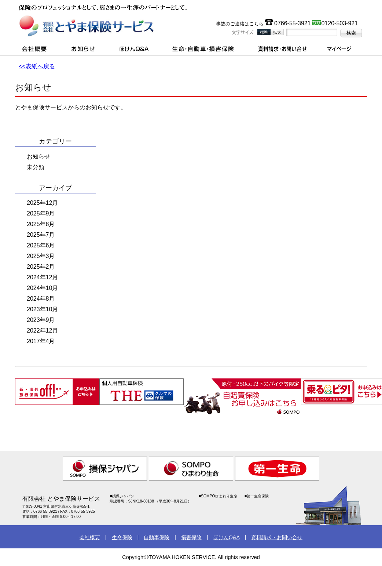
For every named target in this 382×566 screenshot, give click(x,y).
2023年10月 (42, 309)
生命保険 (122, 537)
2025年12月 (42, 203)
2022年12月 (42, 330)
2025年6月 (41, 245)
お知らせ (38, 156)
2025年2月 (41, 267)
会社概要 (90, 537)
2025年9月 (41, 213)
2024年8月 (41, 298)
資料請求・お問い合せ (276, 537)
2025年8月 (41, 224)
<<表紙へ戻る (37, 66)
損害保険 (191, 537)
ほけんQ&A (226, 537)
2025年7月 (41, 235)
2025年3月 (41, 256)
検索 (351, 33)
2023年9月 (41, 320)
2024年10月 (42, 288)
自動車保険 (156, 537)
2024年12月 (42, 277)
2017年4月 (41, 341)
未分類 (35, 167)
